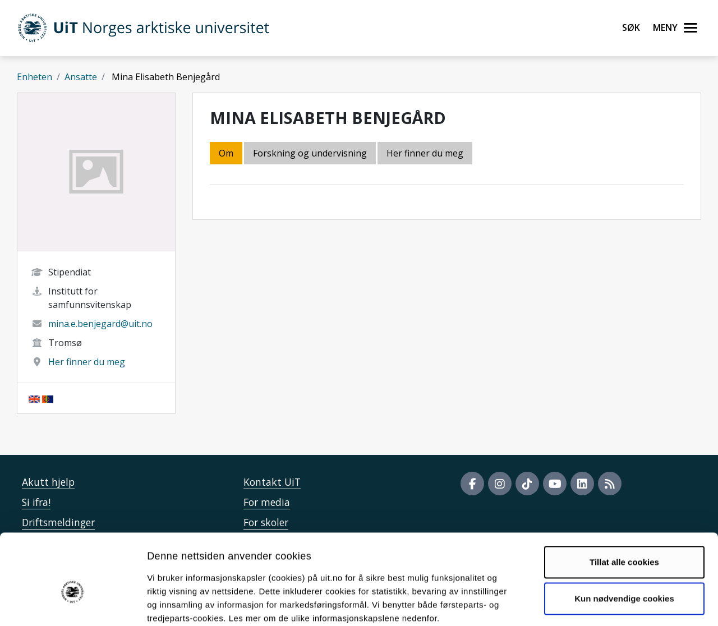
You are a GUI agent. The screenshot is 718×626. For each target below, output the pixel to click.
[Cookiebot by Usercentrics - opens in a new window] (73, 604)
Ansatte (81, 77)
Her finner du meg (86, 362)
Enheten (34, 77)
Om (226, 153)
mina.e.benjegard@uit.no (100, 323)
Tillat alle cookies (624, 503)
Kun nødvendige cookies (624, 539)
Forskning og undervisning (310, 153)
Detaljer (597, 604)
